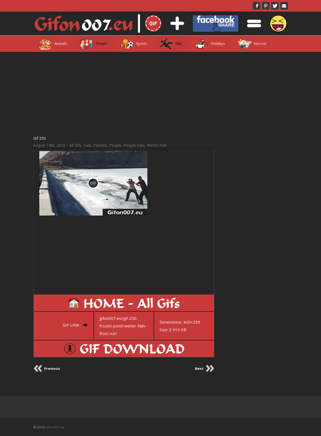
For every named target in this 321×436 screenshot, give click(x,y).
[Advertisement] (124, 93)
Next (199, 368)
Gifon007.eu (54, 427)
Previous (52, 368)
